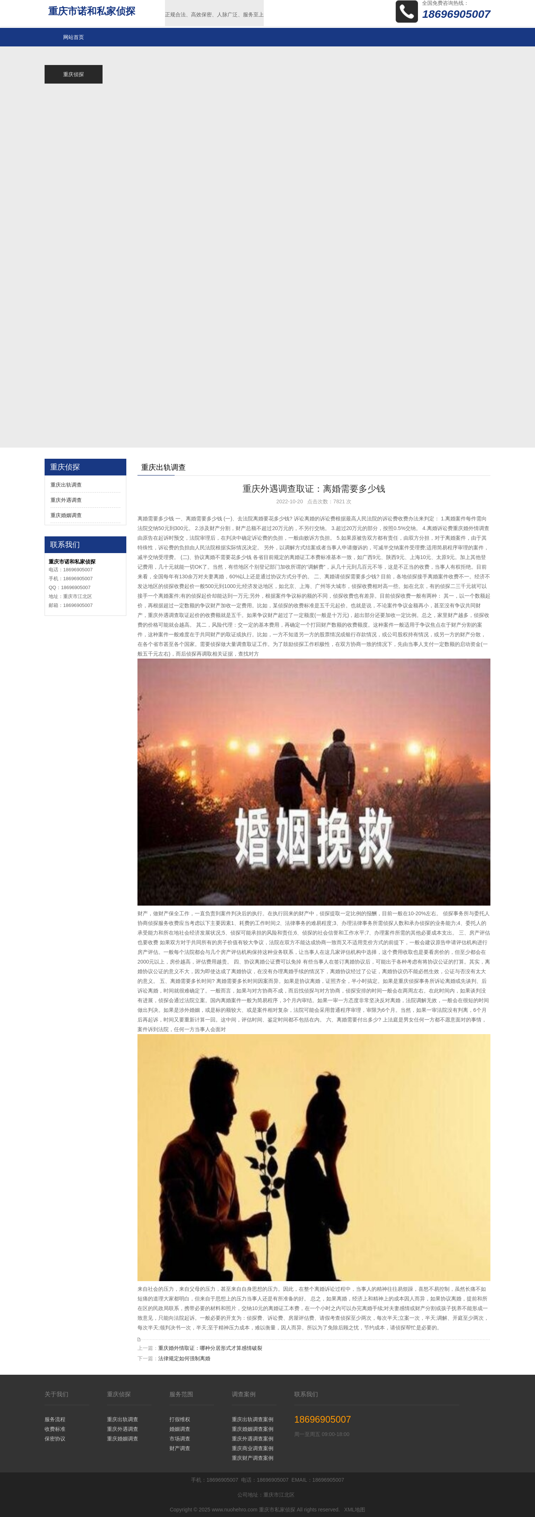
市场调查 (179, 1439)
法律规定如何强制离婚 (184, 1358)
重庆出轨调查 (66, 485)
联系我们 (306, 1394)
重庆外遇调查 (66, 500)
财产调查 (179, 1448)
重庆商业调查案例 (252, 1448)
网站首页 (73, 37)
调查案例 (244, 1394)
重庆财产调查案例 (252, 1458)
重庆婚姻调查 (66, 515)
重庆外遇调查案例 (252, 1439)
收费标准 (55, 1429)
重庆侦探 (119, 1394)
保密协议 (55, 1439)
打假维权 (179, 1419)
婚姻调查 (179, 1429)
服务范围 (181, 1394)
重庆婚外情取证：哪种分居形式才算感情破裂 (210, 1348)
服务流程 (55, 1419)
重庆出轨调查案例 (252, 1419)
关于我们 (56, 1394)
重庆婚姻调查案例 (252, 1429)
